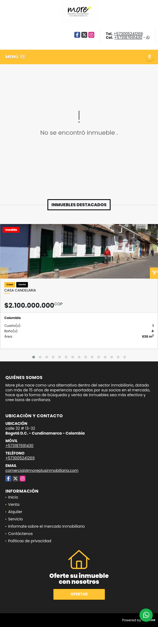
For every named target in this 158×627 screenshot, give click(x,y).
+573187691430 (128, 37)
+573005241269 (128, 33)
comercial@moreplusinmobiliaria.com (41, 470)
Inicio (13, 497)
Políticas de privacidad (29, 541)
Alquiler (15, 511)
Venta (14, 504)
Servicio (15, 519)
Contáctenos (20, 533)
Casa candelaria (20, 290)
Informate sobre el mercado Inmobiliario (46, 526)
